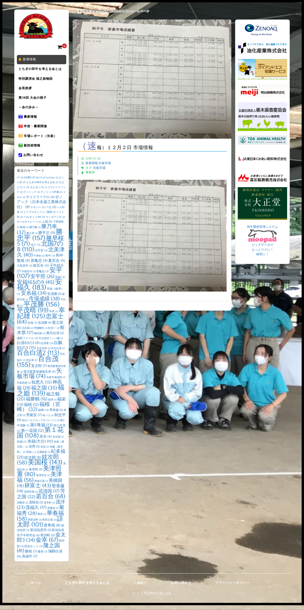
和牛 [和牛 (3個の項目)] (50, 260)
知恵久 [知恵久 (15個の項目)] (41, 387)
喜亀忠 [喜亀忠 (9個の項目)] (39, 265)
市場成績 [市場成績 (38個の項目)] (44, 304)
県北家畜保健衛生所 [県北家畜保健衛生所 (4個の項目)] (40, 376)
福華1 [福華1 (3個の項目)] (43, 414)
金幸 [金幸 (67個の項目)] (47, 545)
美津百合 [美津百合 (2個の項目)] (43, 480)
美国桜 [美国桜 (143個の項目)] (45, 467)
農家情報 (28, 119)
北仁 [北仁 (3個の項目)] (35, 249)
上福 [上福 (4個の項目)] (47, 226)
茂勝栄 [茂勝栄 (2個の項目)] (22, 507)
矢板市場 (105, 163)
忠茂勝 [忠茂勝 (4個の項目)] (45, 327)
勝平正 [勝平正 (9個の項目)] (46, 237)
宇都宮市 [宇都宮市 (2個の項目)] (28, 276)
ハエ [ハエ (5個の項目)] (50, 212)
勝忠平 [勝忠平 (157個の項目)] (40, 240)
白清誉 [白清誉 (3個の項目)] (46, 348)
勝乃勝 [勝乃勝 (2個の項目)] (35, 232)
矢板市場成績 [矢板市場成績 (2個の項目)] (55, 382)
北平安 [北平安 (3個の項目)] (41, 255)
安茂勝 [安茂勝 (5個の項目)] (54, 299)
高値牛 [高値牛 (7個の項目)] (30, 561)
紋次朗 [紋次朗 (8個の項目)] (32, 462)
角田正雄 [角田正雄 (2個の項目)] (49, 524)
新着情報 (28, 59)
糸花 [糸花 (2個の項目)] (44, 451)
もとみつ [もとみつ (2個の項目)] (37, 192)
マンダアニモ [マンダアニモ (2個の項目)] (55, 221)
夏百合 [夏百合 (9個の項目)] (56, 265)
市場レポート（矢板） (38, 139)
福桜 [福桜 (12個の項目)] (31, 409)
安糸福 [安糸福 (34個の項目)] (34, 298)
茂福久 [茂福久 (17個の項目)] (36, 512)
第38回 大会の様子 (33, 99)
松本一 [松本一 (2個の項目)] (53, 333)
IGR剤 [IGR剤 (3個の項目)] (29, 182)
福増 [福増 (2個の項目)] (52, 404)
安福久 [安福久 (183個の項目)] (39, 290)
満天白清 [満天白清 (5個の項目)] (55, 338)
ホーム (36, 588)
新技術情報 (30, 149)
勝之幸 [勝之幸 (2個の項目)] (32, 238)
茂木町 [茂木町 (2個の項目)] (49, 507)
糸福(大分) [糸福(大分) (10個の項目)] (40, 446)
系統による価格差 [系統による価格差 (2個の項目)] (38, 456)
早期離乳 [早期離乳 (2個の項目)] (41, 333)
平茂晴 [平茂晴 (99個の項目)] (32, 315)
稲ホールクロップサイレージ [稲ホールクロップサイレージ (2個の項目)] (40, 425)
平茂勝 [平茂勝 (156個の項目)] (42, 309)
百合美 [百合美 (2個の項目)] (31, 365)
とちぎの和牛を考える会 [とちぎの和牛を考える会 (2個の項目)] (42, 187)
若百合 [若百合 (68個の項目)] (50, 501)
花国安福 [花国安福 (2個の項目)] (31, 496)
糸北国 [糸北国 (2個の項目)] (58, 441)
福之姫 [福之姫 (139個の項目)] (40, 395)
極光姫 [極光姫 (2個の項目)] (39, 338)
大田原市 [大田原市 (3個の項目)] (24, 270)
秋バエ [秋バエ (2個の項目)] (48, 420)
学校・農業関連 (33, 129)
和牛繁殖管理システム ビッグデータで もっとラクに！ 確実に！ (262, 240)
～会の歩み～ (29, 109)
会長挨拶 (26, 89)
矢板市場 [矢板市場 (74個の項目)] (39, 378)
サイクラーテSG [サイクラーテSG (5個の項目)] (40, 202)
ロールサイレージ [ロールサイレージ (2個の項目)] (29, 226)
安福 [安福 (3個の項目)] (60, 281)
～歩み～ (140, 588)
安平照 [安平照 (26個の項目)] (42, 281)
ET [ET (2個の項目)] (20, 182)
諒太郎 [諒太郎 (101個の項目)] (40, 526)
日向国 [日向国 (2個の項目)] (27, 333)
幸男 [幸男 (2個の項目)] (53, 316)
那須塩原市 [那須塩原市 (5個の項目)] (40, 535)
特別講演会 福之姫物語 (36, 79)
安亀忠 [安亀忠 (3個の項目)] (42, 276)
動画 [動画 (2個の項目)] (24, 232)
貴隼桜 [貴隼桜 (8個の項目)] (52, 530)
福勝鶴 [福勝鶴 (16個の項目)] (36, 403)
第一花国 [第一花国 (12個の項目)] (32, 435)
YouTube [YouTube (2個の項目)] (52, 182)
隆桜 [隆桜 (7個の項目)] (31, 556)
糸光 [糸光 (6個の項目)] (45, 441)
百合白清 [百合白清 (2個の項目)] (58, 353)
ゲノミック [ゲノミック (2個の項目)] (32, 196)
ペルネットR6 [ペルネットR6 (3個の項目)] (34, 221)
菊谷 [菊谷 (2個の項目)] (42, 518)
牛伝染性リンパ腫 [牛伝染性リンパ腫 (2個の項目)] (51, 343)
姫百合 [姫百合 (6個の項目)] (41, 270)
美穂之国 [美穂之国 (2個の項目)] (41, 485)
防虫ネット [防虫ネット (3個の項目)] (33, 551)
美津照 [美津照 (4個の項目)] (35, 474)
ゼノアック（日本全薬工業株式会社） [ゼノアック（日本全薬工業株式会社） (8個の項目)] (41, 207)
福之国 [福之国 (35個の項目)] (44, 393)
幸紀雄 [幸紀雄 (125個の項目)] (41, 318)
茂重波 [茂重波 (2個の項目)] (52, 513)
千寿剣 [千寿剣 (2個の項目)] (39, 260)
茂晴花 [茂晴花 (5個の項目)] (36, 507)
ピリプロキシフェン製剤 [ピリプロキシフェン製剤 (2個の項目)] (40, 216)
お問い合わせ (31, 159)
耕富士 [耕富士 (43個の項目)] (37, 490)
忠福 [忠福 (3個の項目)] (32, 327)
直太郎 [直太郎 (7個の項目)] (39, 371)
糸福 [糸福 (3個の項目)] (22, 446)
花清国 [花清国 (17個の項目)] (49, 495)
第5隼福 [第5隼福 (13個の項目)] (41, 430)
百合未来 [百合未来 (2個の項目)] (43, 353)
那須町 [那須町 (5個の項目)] (47, 540)
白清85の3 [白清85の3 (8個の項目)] (28, 348)
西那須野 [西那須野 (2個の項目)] (35, 524)
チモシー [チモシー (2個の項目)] (37, 212)
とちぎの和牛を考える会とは (40, 69)
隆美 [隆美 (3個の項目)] (43, 556)
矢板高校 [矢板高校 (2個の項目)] (24, 387)
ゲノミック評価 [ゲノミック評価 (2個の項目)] (51, 196)
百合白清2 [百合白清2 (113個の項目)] (38, 357)
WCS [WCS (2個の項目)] (40, 182)
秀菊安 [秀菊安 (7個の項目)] (34, 420)
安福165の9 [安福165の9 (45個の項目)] (35, 287)
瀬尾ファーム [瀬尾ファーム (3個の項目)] (27, 343)
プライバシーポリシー (232, 588)
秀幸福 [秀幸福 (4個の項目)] (56, 414)
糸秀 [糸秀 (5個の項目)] (34, 451)
